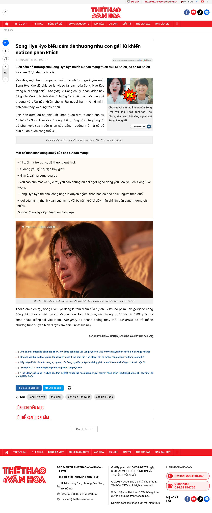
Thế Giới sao (143, 24)
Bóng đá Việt (56, 24)
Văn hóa (99, 24)
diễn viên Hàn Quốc (78, 396)
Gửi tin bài (187, 2)
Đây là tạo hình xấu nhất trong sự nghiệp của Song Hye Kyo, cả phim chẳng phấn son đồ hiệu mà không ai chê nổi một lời (82, 362)
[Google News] (132, 61)
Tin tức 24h (20, 24)
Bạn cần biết (163, 24)
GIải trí (126, 24)
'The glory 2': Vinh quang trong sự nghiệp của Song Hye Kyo (51, 367)
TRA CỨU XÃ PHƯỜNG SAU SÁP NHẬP (161, 2)
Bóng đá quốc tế (79, 24)
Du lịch (113, 24)
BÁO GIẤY (135, 2)
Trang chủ (7, 30)
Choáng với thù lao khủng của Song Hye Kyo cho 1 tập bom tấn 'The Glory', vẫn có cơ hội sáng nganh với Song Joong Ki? (130, 114)
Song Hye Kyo (37, 396)
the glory (56, 396)
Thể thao (37, 24)
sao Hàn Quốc (104, 396)
